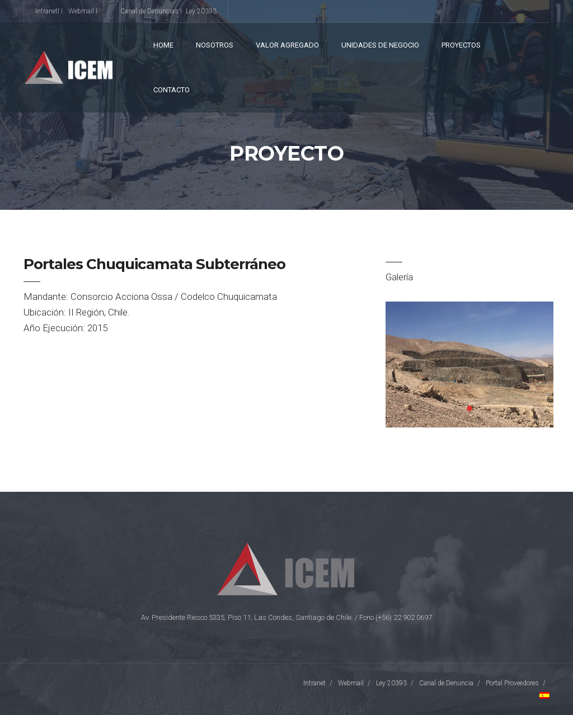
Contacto (171, 90)
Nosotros (214, 45)
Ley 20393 (201, 11)
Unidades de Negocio (380, 45)
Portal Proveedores (512, 683)
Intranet (314, 683)
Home (163, 45)
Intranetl (47, 11)
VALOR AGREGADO (287, 45)
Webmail (81, 11)
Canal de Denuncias (149, 11)
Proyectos (461, 45)
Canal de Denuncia (446, 683)
